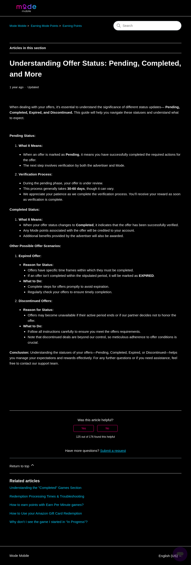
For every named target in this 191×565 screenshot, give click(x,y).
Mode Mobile (18, 26)
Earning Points (72, 26)
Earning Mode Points (44, 26)
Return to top (22, 465)
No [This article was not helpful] (107, 428)
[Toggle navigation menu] (173, 8)
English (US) (170, 556)
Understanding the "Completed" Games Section (46, 488)
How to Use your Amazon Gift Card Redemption (46, 513)
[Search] (147, 25)
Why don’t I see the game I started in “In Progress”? (49, 522)
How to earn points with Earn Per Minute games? (47, 505)
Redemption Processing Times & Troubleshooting (47, 496)
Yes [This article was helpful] (84, 428)
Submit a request (113, 450)
